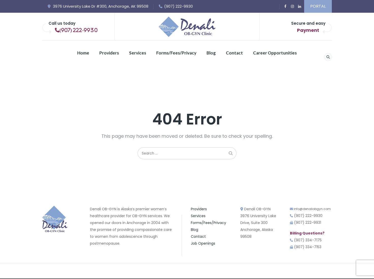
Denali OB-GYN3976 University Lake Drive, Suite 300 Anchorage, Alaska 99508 (258, 222)
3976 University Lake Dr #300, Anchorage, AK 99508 (97, 6)
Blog (211, 52)
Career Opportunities (275, 52)
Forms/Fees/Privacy (176, 52)
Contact (234, 52)
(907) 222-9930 (176, 6)
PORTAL (318, 6)
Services (137, 52)
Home (83, 52)
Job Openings (203, 243)
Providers (109, 52)
